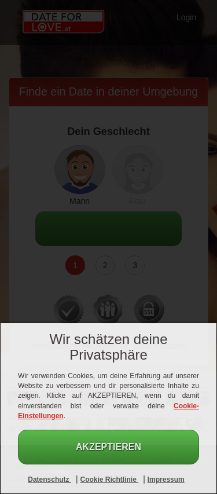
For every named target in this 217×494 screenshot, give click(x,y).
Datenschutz (49, 479)
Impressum (166, 479)
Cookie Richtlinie (109, 479)
